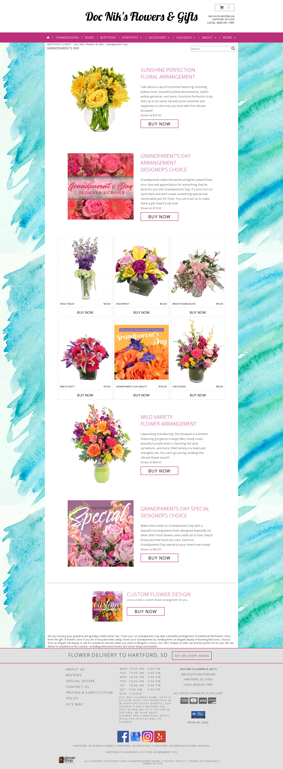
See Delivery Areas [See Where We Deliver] (192, 656)
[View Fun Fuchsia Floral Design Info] (198, 352)
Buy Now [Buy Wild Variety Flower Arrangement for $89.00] (159, 471)
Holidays (186, 37)
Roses (89, 37)
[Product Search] (210, 48)
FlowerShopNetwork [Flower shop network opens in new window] (144, 761)
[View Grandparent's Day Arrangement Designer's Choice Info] (103, 186)
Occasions (160, 37)
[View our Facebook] (123, 741)
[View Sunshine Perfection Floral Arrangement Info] (103, 97)
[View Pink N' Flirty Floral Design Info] (85, 352)
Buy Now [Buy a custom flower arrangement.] (146, 611)
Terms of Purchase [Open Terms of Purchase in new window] (204, 761)
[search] (233, 48)
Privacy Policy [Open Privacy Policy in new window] (175, 761)
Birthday (108, 37)
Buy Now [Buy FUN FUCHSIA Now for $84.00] (198, 395)
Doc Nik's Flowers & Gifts (141, 16)
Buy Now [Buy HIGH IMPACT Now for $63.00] (141, 312)
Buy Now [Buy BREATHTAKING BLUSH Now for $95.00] (198, 312)
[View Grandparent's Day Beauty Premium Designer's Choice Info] (141, 352)
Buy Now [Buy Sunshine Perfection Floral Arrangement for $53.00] (159, 124)
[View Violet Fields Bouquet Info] (85, 269)
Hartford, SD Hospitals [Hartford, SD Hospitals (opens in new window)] (134, 745)
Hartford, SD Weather (121, 752)
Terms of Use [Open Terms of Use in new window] (153, 763)
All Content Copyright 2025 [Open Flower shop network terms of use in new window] (105, 761)
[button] (224, 7)
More (229, 37)
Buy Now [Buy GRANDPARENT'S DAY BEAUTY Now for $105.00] (141, 395)
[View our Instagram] (147, 741)
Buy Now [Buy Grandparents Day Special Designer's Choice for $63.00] (159, 558)
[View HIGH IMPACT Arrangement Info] (141, 269)
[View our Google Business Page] (135, 741)
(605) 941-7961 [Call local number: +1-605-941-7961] (225, 22)
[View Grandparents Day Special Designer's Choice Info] (103, 533)
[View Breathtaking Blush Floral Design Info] (198, 269)
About (209, 37)
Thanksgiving (67, 37)
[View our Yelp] (160, 741)
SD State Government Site (158, 752)
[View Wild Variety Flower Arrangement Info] (103, 444)
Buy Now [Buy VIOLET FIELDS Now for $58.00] (85, 312)
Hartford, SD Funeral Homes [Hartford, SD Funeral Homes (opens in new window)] (93, 745)
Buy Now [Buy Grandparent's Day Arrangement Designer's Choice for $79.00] (159, 217)
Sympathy (132, 37)
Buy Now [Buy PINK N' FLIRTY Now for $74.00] (85, 395)
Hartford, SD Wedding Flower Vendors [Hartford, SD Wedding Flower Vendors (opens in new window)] (182, 745)
